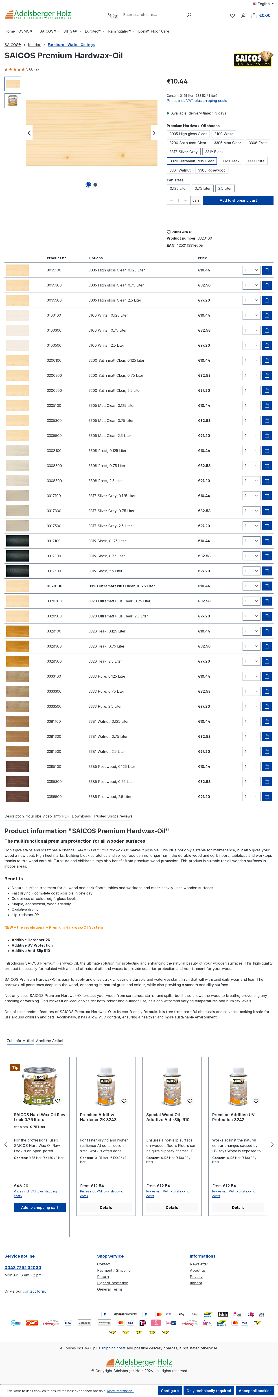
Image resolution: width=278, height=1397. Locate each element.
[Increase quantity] (186, 200)
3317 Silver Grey (184, 152)
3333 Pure (256, 161)
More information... (120, 1391)
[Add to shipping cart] (267, 270)
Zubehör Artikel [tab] (20, 1040)
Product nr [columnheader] (56, 258)
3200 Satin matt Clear (188, 143)
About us (198, 1270)
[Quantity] (178, 200)
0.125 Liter (178, 188)
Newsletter (199, 1264)
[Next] (154, 133)
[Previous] (29, 133)
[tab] (14, 816)
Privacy (196, 1276)
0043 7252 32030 (22, 1267)
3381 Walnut (180, 170)
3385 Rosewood (211, 170)
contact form (34, 1291)
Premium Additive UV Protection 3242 (233, 1117)
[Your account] (243, 15)
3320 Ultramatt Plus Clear (192, 161)
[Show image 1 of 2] (88, 185)
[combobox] (152, 14)
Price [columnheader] (202, 258)
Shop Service (110, 1256)
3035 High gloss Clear (188, 134)
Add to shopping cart (238, 200)
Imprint (196, 1283)
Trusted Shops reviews (112, 816)
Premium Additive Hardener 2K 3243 (98, 1117)
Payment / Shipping (114, 1270)
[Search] (189, 14)
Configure (170, 1390)
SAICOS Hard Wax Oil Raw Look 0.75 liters (39, 1117)
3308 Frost (258, 143)
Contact (103, 1264)
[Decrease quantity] (171, 200)
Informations (202, 1256)
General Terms (110, 1289)
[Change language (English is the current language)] (263, 4)
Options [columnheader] (96, 258)
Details (106, 1207)
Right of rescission (112, 1283)
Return (103, 1276)
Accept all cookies (255, 1390)
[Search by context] (113, 15)
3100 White (224, 134)
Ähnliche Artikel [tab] (49, 1040)
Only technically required (208, 1390)
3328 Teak (230, 161)
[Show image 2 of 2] (95, 185)
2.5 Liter (225, 188)
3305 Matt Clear (227, 143)
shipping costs (113, 1348)
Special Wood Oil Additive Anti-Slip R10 (168, 1117)
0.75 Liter (203, 188)
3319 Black (214, 152)
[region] (81, 133)
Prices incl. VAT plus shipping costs (197, 100)
